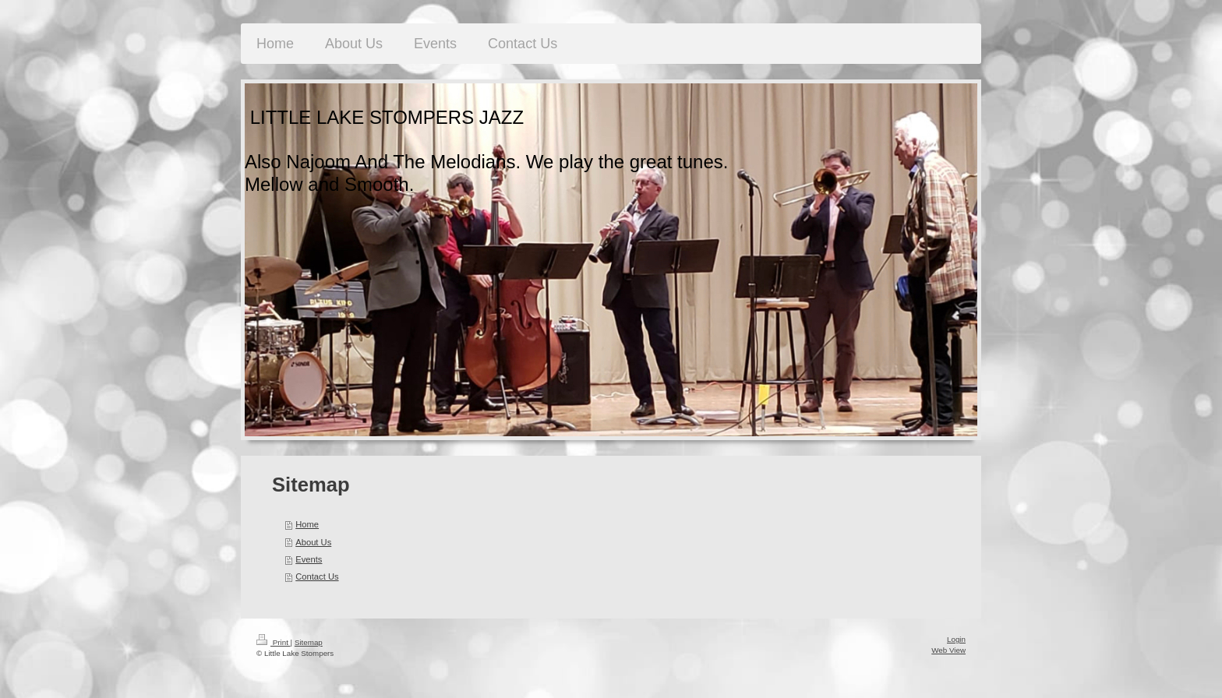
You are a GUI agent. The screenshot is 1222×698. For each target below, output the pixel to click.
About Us (313, 542)
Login (956, 639)
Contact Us (316, 576)
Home (307, 524)
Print (273, 642)
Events (308, 559)
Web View (948, 650)
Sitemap (309, 642)
